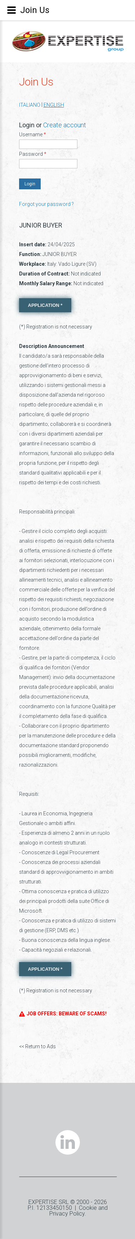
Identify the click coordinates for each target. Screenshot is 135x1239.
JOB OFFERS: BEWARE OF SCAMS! (63, 1014)
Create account (64, 125)
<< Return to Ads (37, 1046)
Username (32, 134)
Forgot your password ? (46, 204)
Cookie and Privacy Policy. (78, 1210)
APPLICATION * (45, 305)
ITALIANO (29, 105)
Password (32, 154)
